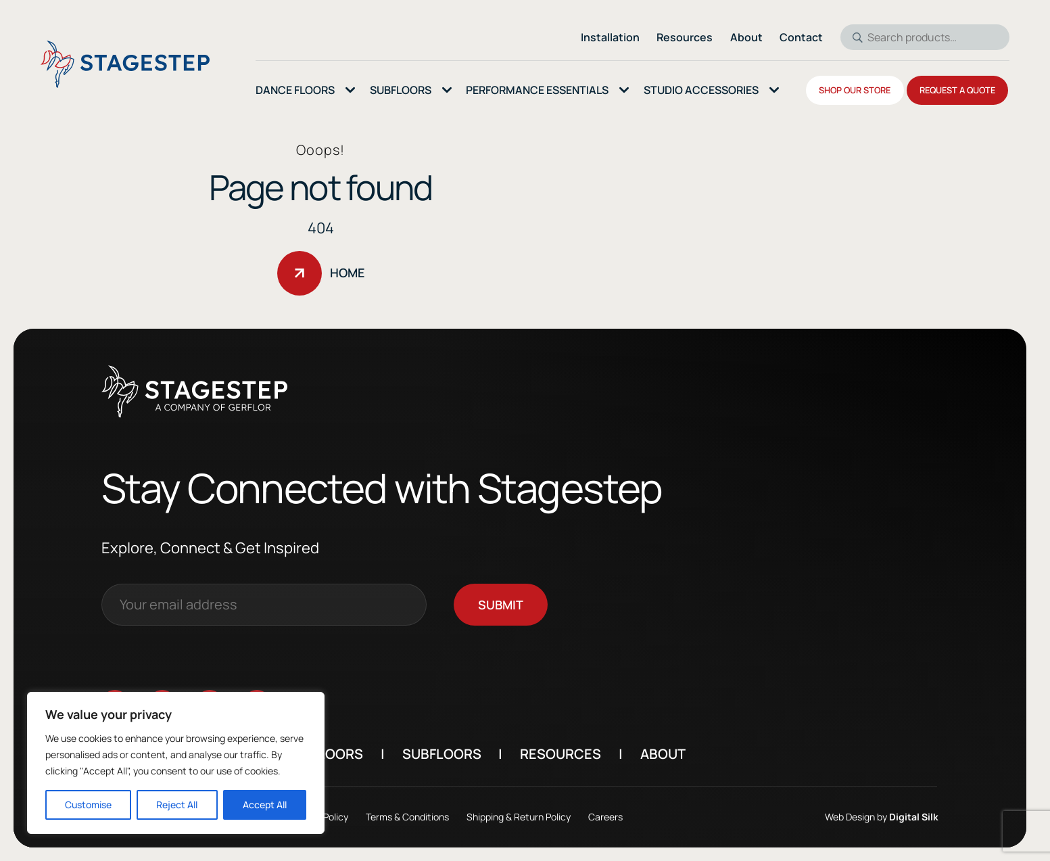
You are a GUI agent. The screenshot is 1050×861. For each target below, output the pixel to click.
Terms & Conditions (432, 816)
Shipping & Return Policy (543, 816)
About (688, 754)
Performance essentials (537, 90)
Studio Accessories (701, 90)
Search (853, 37)
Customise (88, 804)
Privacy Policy (344, 816)
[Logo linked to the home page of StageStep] (125, 64)
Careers (630, 816)
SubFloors (400, 90)
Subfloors (466, 754)
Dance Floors (295, 90)
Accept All (265, 804)
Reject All (176, 804)
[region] (176, 763)
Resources (585, 754)
